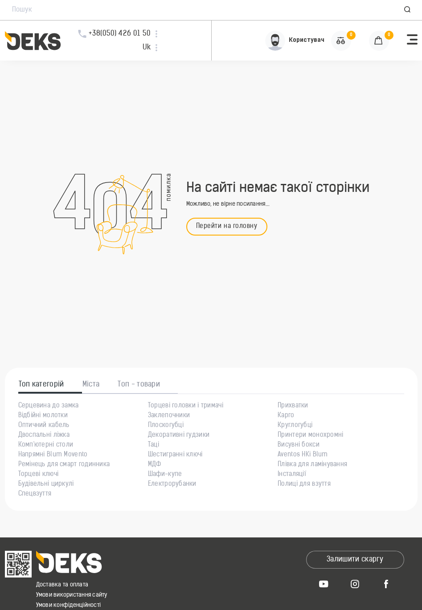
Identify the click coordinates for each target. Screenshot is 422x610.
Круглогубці (295, 426)
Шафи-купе (165, 475)
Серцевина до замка (48, 406)
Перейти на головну (227, 226)
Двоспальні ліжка (44, 435)
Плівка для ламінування (312, 465)
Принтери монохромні (310, 435)
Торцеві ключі (38, 475)
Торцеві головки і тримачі (185, 406)
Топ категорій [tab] (41, 384)
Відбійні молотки (43, 416)
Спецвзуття (35, 494)
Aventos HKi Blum (303, 455)
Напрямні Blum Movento (53, 455)
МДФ (154, 465)
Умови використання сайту (71, 595)
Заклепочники (169, 416)
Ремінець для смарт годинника (64, 465)
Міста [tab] (91, 384)
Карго (286, 416)
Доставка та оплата (62, 585)
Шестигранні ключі (175, 455)
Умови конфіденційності (68, 605)
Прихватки (293, 406)
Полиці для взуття (304, 484)
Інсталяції (292, 475)
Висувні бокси (299, 445)
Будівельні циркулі (46, 484)
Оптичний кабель (44, 426)
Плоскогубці (166, 426)
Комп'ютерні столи (46, 445)
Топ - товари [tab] (139, 384)
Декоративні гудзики (178, 435)
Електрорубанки (172, 484)
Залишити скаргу (355, 559)
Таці (153, 445)
